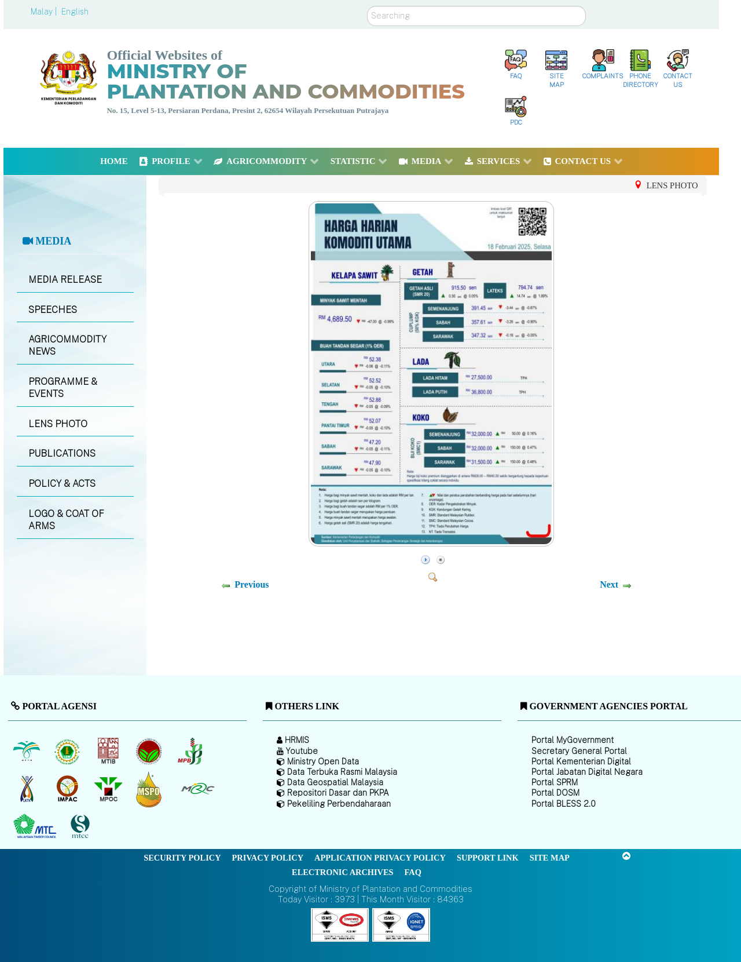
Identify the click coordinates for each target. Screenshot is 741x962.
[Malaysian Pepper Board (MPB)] (190, 751)
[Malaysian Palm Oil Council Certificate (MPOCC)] (150, 789)
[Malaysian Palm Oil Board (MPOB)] (27, 751)
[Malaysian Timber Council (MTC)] (36, 826)
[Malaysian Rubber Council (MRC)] (197, 788)
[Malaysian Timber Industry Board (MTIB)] (109, 751)
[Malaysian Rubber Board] (68, 751)
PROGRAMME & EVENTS (62, 387)
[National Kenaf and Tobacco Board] (27, 788)
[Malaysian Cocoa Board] (150, 751)
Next (609, 584)
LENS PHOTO (57, 423)
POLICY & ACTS (62, 483)
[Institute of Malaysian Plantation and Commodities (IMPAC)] (68, 788)
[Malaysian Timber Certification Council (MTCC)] (82, 826)
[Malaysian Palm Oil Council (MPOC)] (109, 788)
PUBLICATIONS (62, 453)
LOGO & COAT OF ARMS (66, 519)
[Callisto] (340, 924)
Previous (251, 584)
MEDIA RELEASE (65, 279)
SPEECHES (52, 309)
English (75, 11)
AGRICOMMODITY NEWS (67, 345)
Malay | (45, 11)
